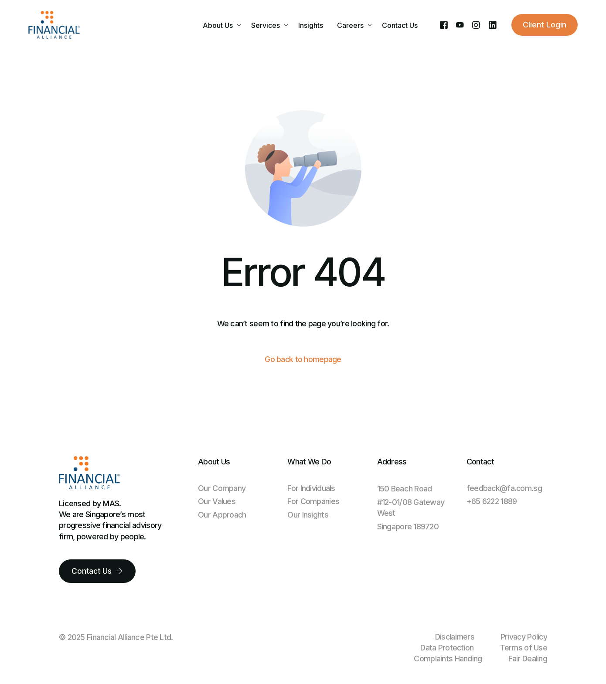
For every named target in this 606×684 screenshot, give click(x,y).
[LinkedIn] (492, 24)
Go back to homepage (303, 359)
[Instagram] (476, 24)
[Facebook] (444, 24)
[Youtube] (460, 24)
